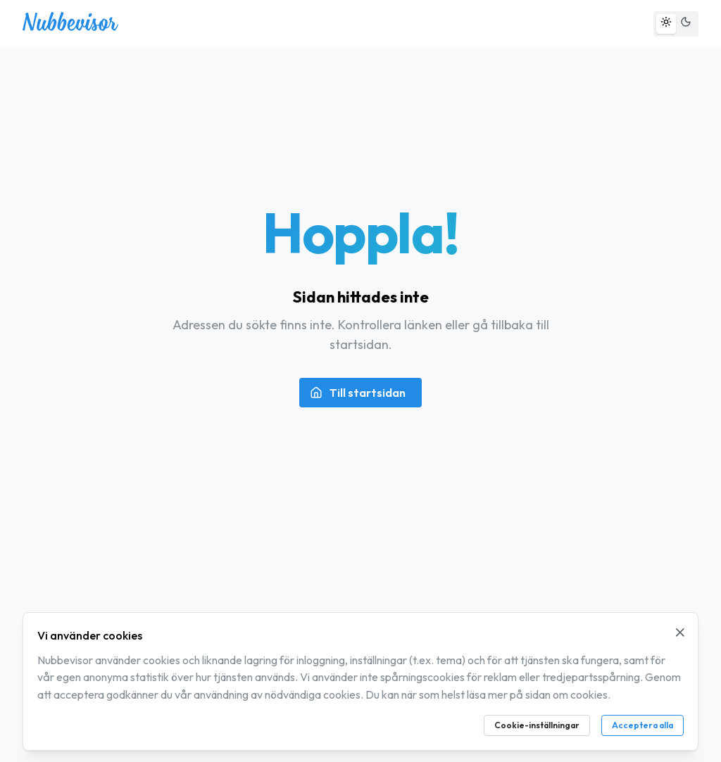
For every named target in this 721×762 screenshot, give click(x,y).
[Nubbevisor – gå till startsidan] (70, 27)
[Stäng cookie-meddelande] (680, 632)
